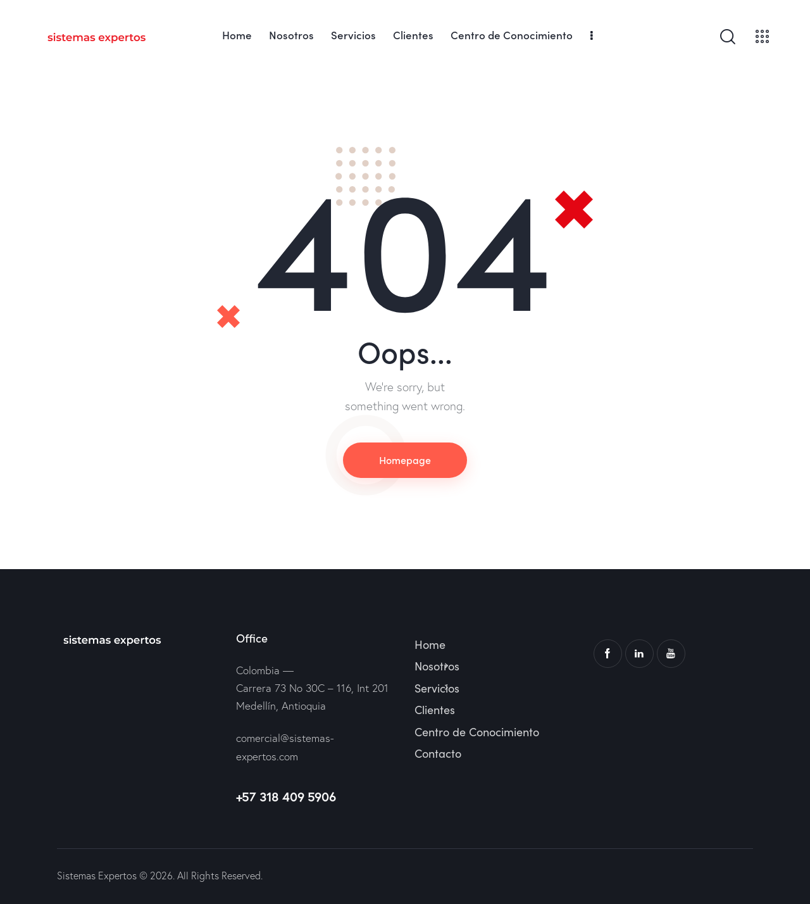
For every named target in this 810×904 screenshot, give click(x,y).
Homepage (405, 460)
